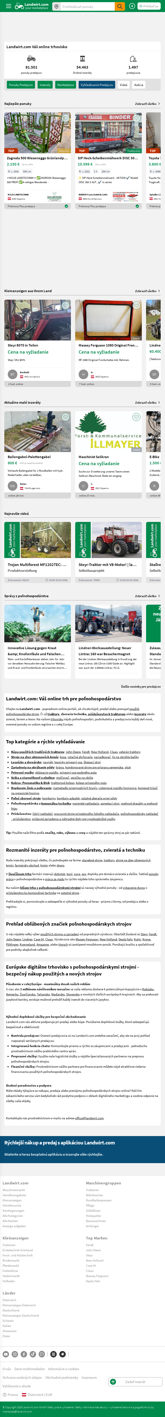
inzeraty (45, 85)
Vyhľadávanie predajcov (97, 85)
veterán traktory (130, 752)
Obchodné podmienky (61, 1377)
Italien (7, 1325)
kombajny (48, 798)
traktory (109, 860)
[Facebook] (24, 1354)
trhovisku (57, 719)
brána (60, 767)
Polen (6, 1336)
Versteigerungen (13, 1210)
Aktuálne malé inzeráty (22, 402)
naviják (48, 762)
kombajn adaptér (68, 798)
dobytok (59, 874)
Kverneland (27, 944)
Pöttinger (12, 944)
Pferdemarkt (11, 1265)
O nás (7, 1368)
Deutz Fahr (125, 939)
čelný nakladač (42, 813)
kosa (63, 757)
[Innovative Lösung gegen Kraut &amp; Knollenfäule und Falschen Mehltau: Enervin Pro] (37, 642)
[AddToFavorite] (65, 118)
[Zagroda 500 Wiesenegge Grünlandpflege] (37, 160)
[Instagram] (15, 1354)
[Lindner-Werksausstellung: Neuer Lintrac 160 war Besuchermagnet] (108, 642)
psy (84, 874)
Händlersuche (12, 1205)
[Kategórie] (53, 1354)
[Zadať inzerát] (132, 6)
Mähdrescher (94, 1195)
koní (69, 874)
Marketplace (65, 85)
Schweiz (8, 1320)
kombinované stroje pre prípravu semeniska (94, 767)
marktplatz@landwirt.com (17, 1411)
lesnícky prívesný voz (68, 762)
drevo (60, 865)
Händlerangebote (14, 1195)
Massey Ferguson (87, 939)
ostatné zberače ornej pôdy (99, 798)
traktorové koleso (62, 783)
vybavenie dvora (134, 887)
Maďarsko (58, 994)
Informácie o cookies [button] (63, 1368)
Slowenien (10, 1331)
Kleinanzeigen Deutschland (21, 1315)
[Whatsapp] (42, 1354)
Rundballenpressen (99, 1200)
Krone (146, 939)
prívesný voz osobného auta (78, 772)
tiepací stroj (93, 762)
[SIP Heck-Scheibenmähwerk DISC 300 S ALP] (108, 160)
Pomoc (10, 1394)
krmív (44, 865)
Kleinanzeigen (12, 1200)
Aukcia (138, 85)
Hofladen (9, 1281)
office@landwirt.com (89, 1118)
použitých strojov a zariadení (59, 934)
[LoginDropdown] (149, 6)
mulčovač (62, 777)
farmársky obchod (27, 865)
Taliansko (43, 994)
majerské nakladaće (85, 803)
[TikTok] (33, 1354)
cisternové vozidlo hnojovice (117, 788)
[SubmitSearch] (120, 6)
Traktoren (92, 1190)
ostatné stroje (70, 893)
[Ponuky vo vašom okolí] (56, 6)
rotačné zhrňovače (80, 757)
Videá (123, 85)
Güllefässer (93, 1210)
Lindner (27, 939)
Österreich (9, 1300)
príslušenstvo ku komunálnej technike (31, 893)
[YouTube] (6, 1354)
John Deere (73, 752)
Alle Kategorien (13, 1215)
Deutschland (11, 1310)
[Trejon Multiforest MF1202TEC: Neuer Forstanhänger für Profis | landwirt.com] (37, 552)
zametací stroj (110, 803)
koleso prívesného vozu (91, 783)
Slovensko (73, 994)
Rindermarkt (11, 1260)
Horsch (63, 944)
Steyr (144, 934)
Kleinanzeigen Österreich (19, 1305)
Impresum (89, 1377)
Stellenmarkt (11, 1276)
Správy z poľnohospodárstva (26, 595)
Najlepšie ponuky (17, 103)
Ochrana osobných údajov (22, 1377)
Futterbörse (10, 1270)
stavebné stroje (92, 860)
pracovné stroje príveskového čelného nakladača (86, 813)
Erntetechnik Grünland (18, 1250)
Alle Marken (10, 1221)
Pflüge (90, 1205)
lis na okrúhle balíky (125, 757)
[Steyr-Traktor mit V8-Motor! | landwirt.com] (108, 552)
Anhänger (92, 1226)
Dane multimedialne (29, 1368)
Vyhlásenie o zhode (17, 1385)
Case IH (39, 939)
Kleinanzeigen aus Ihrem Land (28, 290)
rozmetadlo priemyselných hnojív (75, 788)
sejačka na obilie (82, 777)
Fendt (86, 752)
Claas (114, 752)
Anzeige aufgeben (14, 1226)
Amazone (43, 944)
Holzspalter (93, 1215)
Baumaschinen (96, 1221)
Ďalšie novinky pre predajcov (141, 686)
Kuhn (137, 939)
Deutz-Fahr (93, 1281)
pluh (128, 767)
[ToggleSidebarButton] (8, 6)
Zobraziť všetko (148, 103)
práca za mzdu (54, 879)
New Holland (99, 752)
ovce (77, 874)
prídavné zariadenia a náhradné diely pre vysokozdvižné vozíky (73, 819)
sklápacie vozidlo (46, 772)
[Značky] (62, 1354)
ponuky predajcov (21, 85)
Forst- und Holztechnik (18, 1255)
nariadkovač (102, 757)
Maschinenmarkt (14, 1190)
